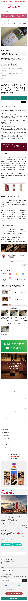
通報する (24, 265)
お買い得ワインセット (6, 425)
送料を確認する (13, 64)
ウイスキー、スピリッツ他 (7, 415)
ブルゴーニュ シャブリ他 (7, 395)
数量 (2, 78)
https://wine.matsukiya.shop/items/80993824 (13, 241)
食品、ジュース (4, 418)
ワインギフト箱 (4, 421)
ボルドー (3, 401)
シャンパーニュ (4, 398)
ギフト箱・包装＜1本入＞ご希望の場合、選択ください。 (13, 68)
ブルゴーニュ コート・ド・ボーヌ (9, 391)
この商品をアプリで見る (14, 261)
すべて (4, 273)
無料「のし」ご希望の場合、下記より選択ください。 (12, 73)
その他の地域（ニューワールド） (8, 411)
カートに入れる (14, 98)
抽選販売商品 (4, 385)
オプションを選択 (14, 598)
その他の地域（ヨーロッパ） (7, 408)
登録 (25, 580)
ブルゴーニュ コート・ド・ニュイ (9, 388)
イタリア (3, 405)
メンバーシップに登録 (6, 59)
